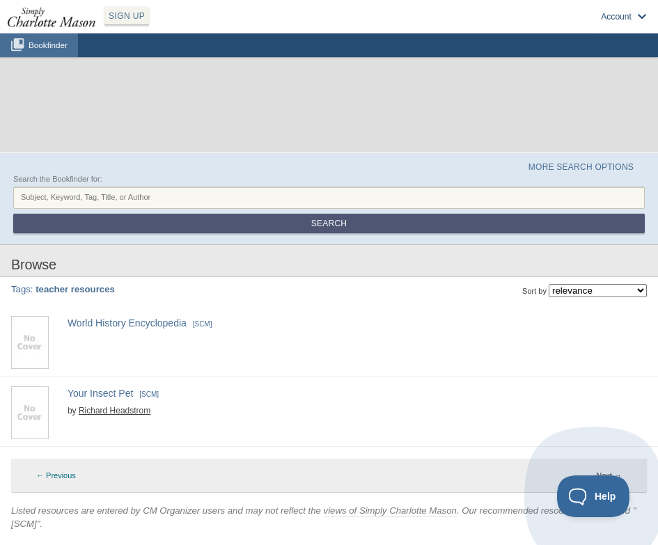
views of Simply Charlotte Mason (390, 510)
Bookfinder (48, 44)
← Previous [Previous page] (56, 475)
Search (329, 223)
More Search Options (581, 167)
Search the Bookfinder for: (57, 179)
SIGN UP (127, 16)
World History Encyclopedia (127, 323)
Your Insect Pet (100, 393)
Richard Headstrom (114, 411)
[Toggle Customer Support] (593, 496)
